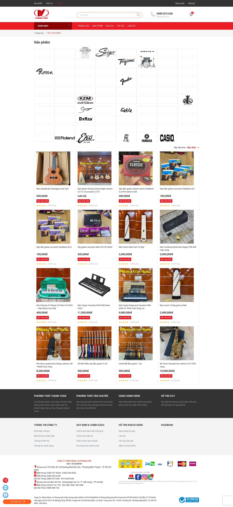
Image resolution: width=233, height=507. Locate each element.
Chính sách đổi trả (84, 436)
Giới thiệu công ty (42, 431)
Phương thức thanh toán (87, 446)
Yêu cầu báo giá (126, 441)
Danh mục (54, 26)
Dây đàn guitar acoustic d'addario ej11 (177, 189)
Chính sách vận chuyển (87, 441)
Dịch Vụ (49, 3)
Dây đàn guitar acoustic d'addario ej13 (54, 247)
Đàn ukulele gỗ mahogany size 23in (52, 189)
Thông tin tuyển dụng (44, 446)
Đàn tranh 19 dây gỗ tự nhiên (173, 305)
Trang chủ (83, 26)
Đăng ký (191, 3)
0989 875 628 (165, 13)
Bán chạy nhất (42, 201)
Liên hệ (59, 3)
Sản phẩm (38, 3)
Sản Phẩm (97, 26)
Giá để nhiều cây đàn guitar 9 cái (92, 363)
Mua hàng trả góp (127, 431)
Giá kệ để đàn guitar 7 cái (130, 363)
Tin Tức (121, 26)
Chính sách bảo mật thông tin (90, 431)
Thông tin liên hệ (41, 441)
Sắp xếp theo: (180, 147)
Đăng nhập (179, 3)
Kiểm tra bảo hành (127, 446)
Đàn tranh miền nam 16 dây (131, 247)
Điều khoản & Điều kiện (44, 436)
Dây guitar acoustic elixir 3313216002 (95, 247)
